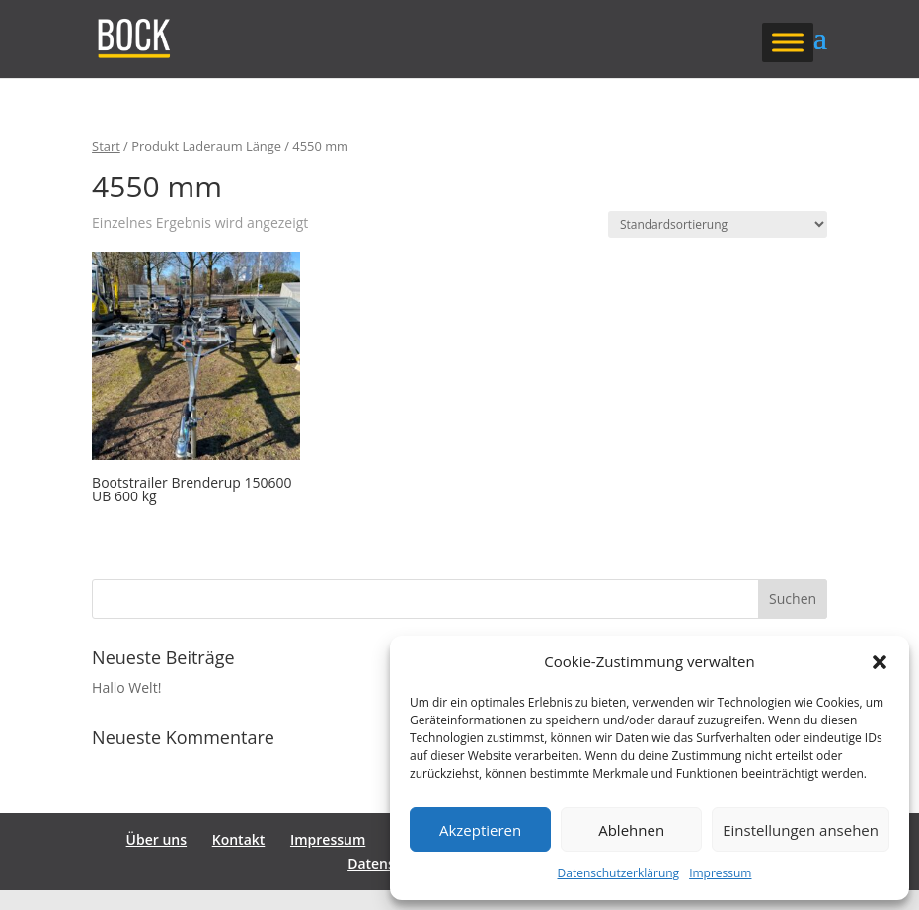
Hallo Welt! (126, 687)
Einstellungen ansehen (801, 830)
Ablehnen (631, 830)
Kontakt (239, 839)
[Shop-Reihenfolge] (717, 224)
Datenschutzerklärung (619, 873)
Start (106, 146)
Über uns (156, 839)
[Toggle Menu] (788, 42)
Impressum (720, 873)
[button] (879, 662)
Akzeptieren (480, 830)
